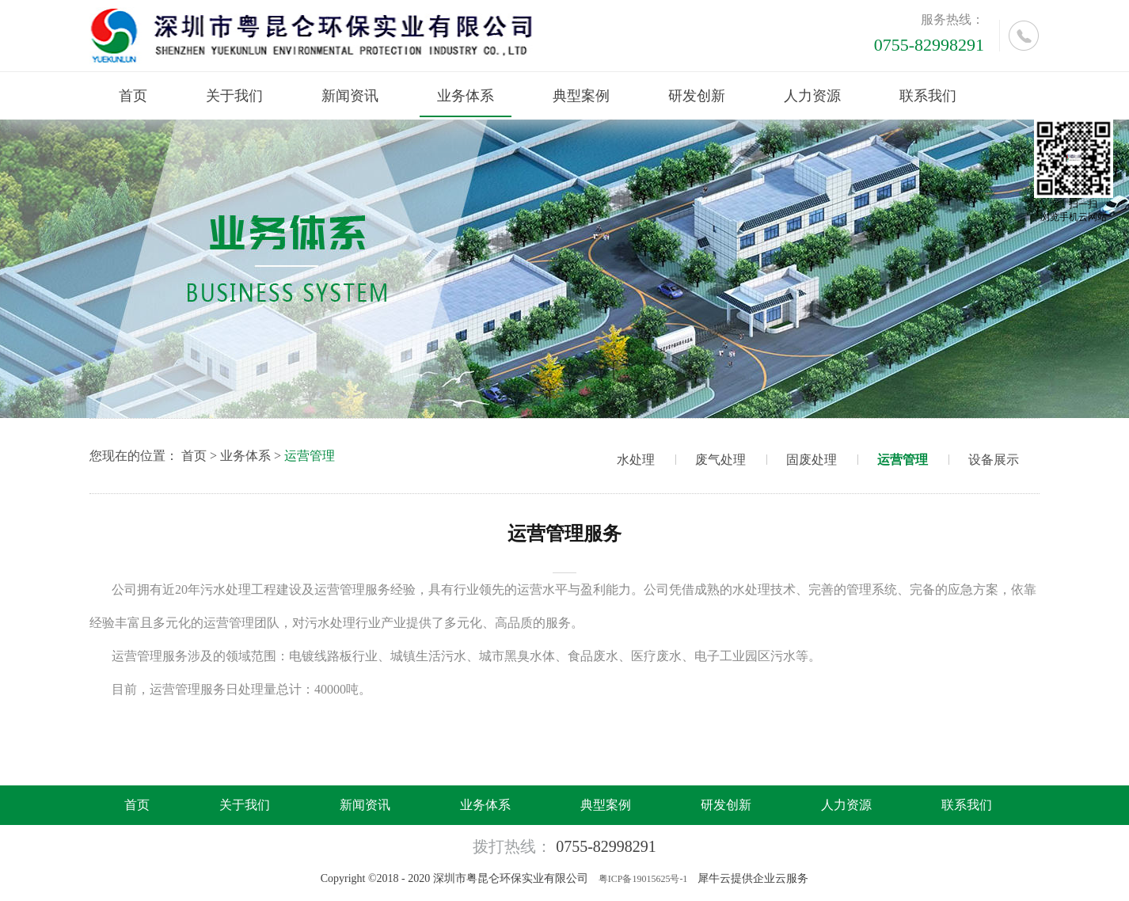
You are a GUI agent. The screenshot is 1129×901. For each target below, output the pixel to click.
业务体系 (245, 455)
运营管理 (309, 455)
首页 (133, 96)
